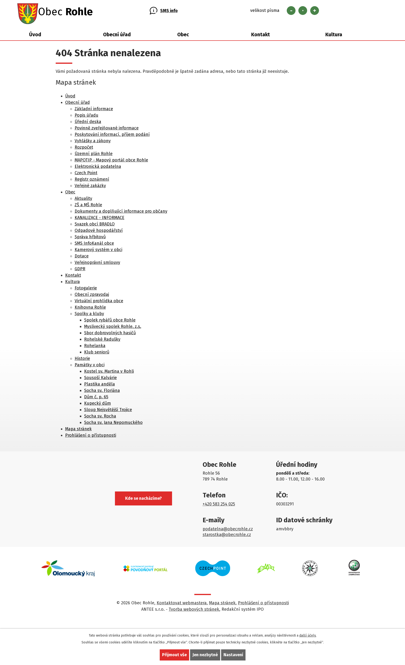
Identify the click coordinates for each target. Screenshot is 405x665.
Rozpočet (84, 148)
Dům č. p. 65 (96, 398)
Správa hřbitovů (90, 238)
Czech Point (86, 174)
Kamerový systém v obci (98, 251)
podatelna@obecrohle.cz (228, 530)
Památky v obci (90, 366)
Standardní (302, 11)
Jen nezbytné (205, 654)
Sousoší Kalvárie (100, 379)
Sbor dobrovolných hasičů (110, 334)
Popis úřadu (86, 116)
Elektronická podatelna (98, 167)
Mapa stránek (78, 430)
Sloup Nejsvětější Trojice (108, 411)
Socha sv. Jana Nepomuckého (113, 424)
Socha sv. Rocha (100, 417)
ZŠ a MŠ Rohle (88, 206)
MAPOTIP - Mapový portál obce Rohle (111, 161)
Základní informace (94, 110)
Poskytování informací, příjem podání (112, 135)
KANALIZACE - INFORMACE (99, 219)
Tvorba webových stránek (194, 611)
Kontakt (260, 36)
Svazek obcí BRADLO (95, 225)
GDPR (80, 270)
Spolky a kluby (89, 315)
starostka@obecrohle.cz (227, 536)
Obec (183, 36)
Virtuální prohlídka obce (99, 302)
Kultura (333, 36)
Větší (314, 11)
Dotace (82, 257)
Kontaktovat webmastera (182, 604)
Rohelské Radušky (102, 340)
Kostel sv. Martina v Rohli (109, 372)
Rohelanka (94, 347)
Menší (291, 11)
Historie (82, 359)
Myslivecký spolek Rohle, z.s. (112, 327)
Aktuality (83, 199)
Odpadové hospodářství (99, 231)
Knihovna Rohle (90, 308)
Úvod (35, 36)
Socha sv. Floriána (102, 391)
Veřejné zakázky (90, 187)
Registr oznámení (92, 180)
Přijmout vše (174, 654)
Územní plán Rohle (94, 155)
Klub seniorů (96, 353)
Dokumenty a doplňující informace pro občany (121, 212)
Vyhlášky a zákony (93, 142)
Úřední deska (88, 123)
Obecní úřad (117, 36)
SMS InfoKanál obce (94, 244)
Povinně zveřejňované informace (107, 129)
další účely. (307, 635)
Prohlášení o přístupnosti (90, 436)
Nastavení (233, 654)
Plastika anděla (99, 385)
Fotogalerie (86, 289)
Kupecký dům (97, 404)
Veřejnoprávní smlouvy (97, 263)
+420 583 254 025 (219, 505)
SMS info (169, 11)
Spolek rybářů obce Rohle (110, 321)
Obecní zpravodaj (92, 295)
